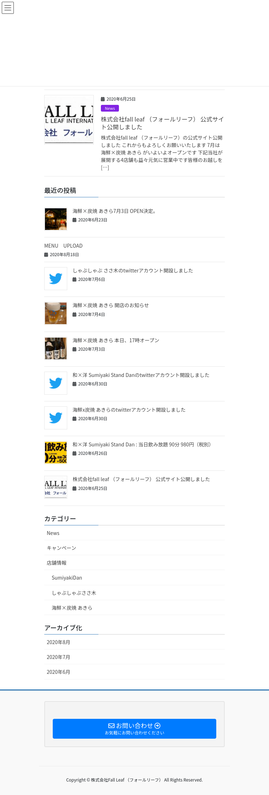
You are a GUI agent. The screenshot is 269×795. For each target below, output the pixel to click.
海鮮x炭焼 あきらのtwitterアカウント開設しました (129, 409)
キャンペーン (61, 547)
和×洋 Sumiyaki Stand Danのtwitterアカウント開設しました (141, 374)
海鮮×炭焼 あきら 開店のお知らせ (111, 305)
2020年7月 (58, 656)
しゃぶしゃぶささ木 (74, 592)
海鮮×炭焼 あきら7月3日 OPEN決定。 (115, 210)
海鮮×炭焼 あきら (72, 607)
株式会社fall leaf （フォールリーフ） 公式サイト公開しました (162, 123)
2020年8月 (58, 641)
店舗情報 (57, 562)
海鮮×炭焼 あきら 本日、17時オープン (116, 340)
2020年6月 (58, 671)
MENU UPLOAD (63, 245)
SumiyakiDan (67, 577)
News (110, 108)
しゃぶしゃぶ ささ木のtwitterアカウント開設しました (133, 270)
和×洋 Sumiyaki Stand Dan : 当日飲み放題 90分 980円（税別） (143, 444)
